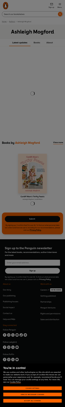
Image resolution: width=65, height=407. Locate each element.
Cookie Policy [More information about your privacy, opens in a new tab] (15, 382)
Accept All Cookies (32, 401)
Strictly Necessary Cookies (32, 394)
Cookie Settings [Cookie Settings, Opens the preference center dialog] (32, 388)
